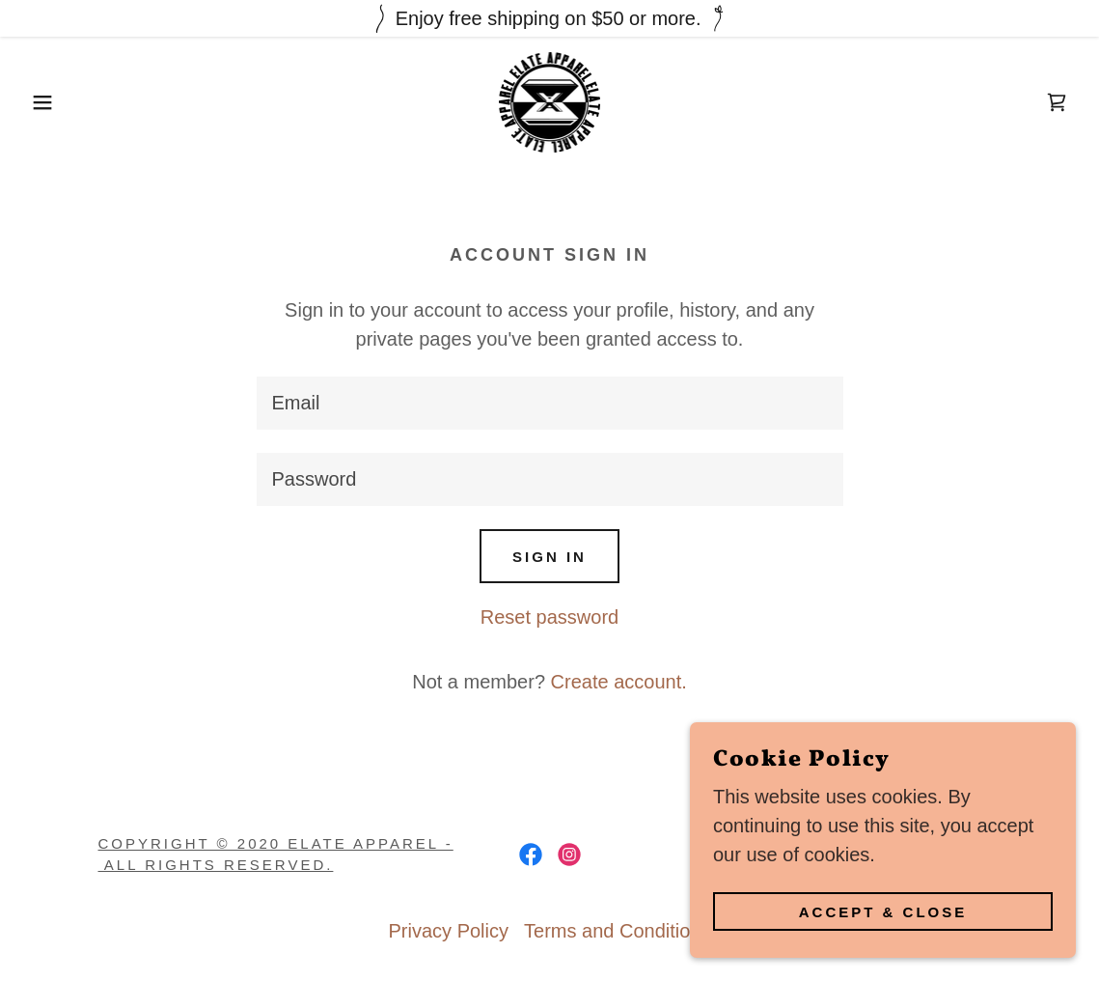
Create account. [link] (619, 681)
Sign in (549, 556)
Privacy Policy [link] (448, 930)
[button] (55, 102)
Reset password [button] (549, 617)
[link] (549, 100)
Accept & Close (883, 912)
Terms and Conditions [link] (617, 930)
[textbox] (550, 403)
